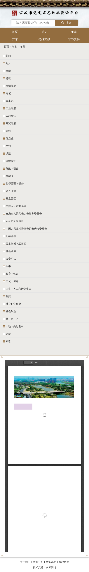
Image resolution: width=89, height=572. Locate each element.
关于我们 (25, 561)
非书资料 (74, 39)
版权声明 (64, 561)
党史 (44, 31)
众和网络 (51, 567)
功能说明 (51, 561)
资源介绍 (38, 561)
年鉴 (74, 31)
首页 (15, 31)
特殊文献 (44, 39)
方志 (15, 39)
